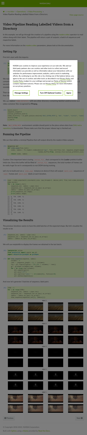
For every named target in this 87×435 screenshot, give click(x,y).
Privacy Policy (65, 78)
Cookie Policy (18, 81)
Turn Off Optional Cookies (50, 93)
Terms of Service (60, 81)
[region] (43, 80)
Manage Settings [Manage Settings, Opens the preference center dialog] (21, 93)
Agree (68, 93)
